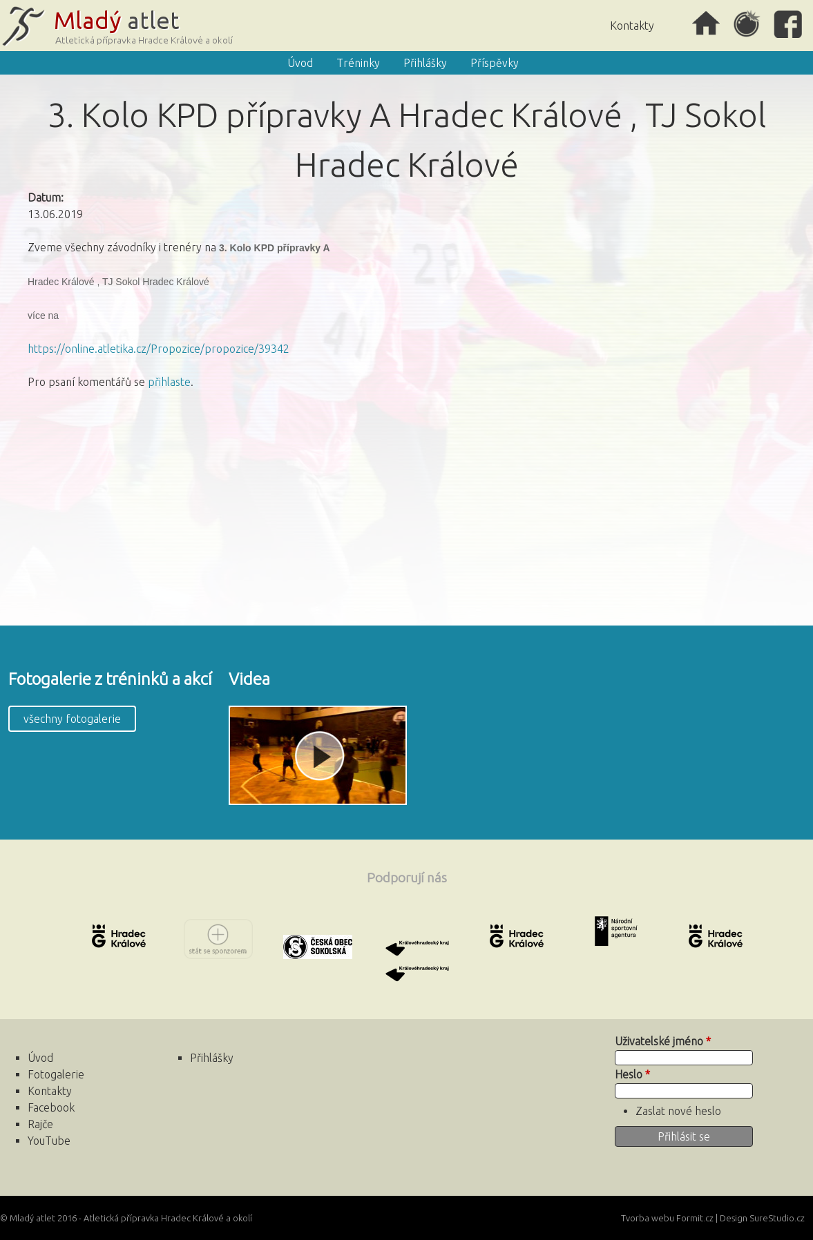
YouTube (49, 1140)
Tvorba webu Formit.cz (667, 1218)
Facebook (789, 24)
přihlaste (169, 382)
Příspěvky (494, 63)
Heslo (632, 1074)
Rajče (747, 24)
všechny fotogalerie (72, 719)
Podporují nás (407, 877)
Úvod (706, 24)
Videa (249, 679)
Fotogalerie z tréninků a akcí (110, 679)
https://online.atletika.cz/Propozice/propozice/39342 (158, 348)
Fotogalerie (56, 1074)
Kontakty (632, 25)
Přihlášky (425, 63)
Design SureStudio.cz (762, 1218)
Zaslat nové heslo (678, 1111)
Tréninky (358, 63)
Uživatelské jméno (663, 1041)
